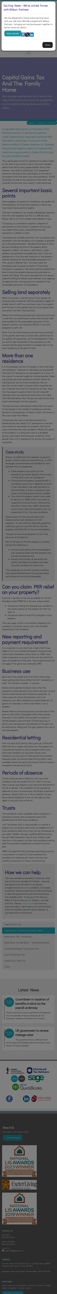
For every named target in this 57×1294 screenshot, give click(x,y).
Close (47, 44)
